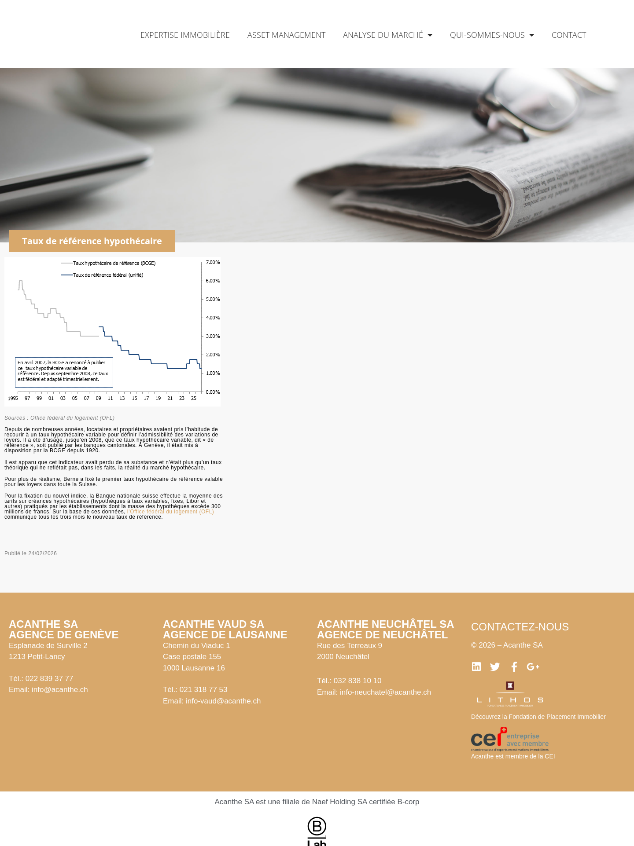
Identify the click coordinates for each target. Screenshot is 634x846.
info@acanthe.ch (60, 689)
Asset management (286, 34)
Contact (569, 34)
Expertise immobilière (185, 34)
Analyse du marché (387, 34)
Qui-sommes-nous (492, 34)
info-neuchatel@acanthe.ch (385, 692)
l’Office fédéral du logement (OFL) (170, 512)
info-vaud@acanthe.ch (223, 701)
